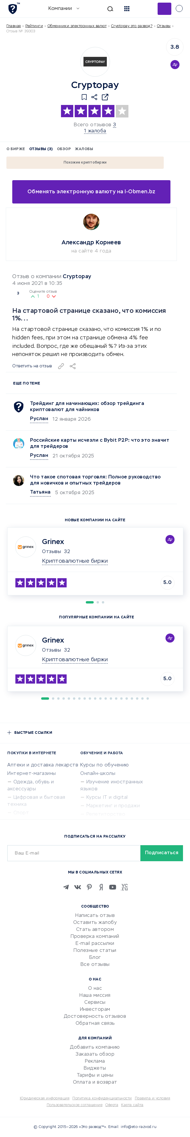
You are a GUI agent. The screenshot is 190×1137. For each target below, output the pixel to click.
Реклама (95, 1061)
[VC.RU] (124, 887)
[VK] (77, 887)
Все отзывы (95, 964)
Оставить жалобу (95, 922)
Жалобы (84, 149)
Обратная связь (95, 1023)
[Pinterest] (89, 887)
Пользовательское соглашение (75, 1105)
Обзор (64, 149)
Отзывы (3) (41, 149)
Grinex (53, 541)
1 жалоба (95, 131)
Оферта (111, 1105)
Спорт (21, 813)
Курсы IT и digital (107, 797)
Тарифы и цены (95, 1075)
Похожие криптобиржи (85, 162)
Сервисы (95, 1002)
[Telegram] (66, 887)
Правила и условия (152, 1098)
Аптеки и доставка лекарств (42, 765)
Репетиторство (105, 814)
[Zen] (101, 887)
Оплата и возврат (95, 1082)
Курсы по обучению (104, 765)
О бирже (15, 149)
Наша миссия (95, 995)
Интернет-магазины (31, 773)
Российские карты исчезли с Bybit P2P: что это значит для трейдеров (99, 443)
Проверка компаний (95, 936)
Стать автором (95, 929)
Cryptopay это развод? (132, 26)
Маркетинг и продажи (113, 806)
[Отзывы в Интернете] (13, 8)
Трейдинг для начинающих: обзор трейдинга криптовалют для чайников (87, 406)
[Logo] (95, 62)
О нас (95, 988)
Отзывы (51, 552)
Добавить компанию (95, 1047)
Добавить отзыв (164, 9)
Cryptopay (77, 276)
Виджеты (95, 1068)
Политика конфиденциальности (102, 1098)
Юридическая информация (44, 1098)
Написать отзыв (95, 915)
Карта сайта (132, 1105)
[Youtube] (112, 887)
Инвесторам (95, 1009)
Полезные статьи (95, 950)
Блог (95, 957)
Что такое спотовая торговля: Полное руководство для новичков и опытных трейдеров (95, 480)
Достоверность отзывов (95, 1016)
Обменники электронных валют (77, 26)
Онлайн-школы (97, 773)
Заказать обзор (95, 1054)
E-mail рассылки (95, 943)
